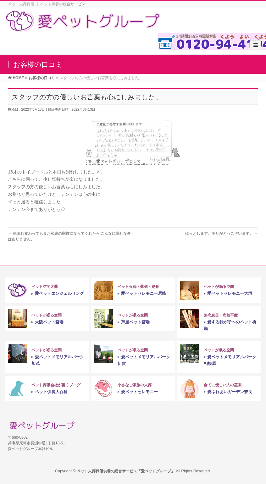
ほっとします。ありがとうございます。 (221, 233)
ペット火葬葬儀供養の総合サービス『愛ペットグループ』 (126, 471)
